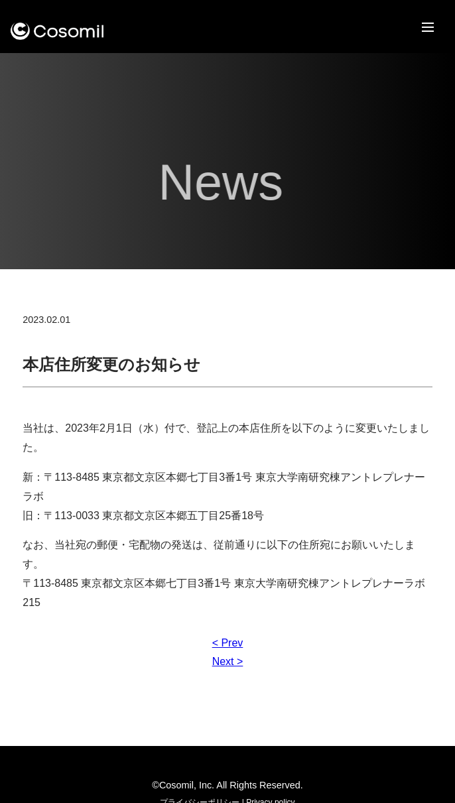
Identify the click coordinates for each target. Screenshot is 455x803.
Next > (227, 661)
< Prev (227, 643)
